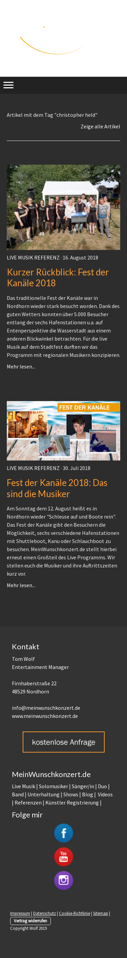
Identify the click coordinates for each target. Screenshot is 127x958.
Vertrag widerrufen (30, 920)
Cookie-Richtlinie (74, 913)
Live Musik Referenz (33, 257)
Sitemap (100, 913)
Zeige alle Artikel (100, 126)
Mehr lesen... (21, 366)
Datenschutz (44, 913)
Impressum (20, 913)
